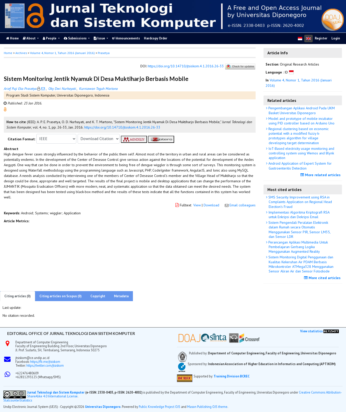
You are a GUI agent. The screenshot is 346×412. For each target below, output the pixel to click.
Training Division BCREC (231, 376)
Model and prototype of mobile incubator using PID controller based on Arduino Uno (300, 120)
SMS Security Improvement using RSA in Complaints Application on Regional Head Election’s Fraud (299, 202)
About (29, 38)
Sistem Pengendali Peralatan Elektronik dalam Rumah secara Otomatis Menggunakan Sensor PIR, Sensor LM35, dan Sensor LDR (299, 229)
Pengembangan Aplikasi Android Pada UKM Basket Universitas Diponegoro (301, 110)
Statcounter (11, 400)
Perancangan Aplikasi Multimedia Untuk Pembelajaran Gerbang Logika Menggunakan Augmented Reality (297, 247)
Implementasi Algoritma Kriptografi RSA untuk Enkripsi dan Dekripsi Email (298, 214)
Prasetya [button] (104, 53)
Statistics (26, 400)
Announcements (126, 38)
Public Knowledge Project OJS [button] (159, 407)
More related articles (321, 175)
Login (335, 38)
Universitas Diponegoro (103, 407)
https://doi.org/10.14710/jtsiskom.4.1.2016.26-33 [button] (122, 127)
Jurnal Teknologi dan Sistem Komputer (56, 392)
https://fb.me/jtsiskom (45, 362)
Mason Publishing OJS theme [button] (207, 407)
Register (321, 38)
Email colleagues (242, 205)
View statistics (311, 331)
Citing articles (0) (17, 296)
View (197, 205)
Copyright (97, 296)
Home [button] (8, 53)
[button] (5, 109)
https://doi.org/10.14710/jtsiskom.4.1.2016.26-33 (186, 66)
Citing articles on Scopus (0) (60, 296)
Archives (21, 53)
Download (211, 205)
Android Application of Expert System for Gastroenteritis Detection (299, 165)
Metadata (121, 296)
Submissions (75, 38)
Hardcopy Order (155, 38)
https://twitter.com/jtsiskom (45, 365)
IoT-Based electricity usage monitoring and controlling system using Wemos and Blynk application (300, 153)
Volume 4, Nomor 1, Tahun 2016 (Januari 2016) (62, 53)
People (50, 38)
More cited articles (323, 278)
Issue (100, 38)
